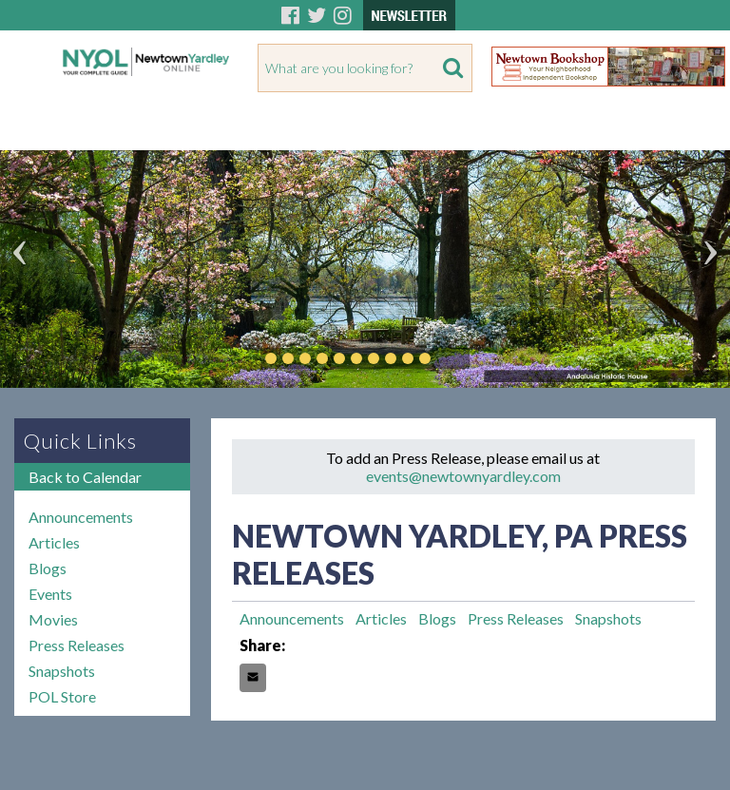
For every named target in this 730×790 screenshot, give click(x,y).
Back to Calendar (85, 477)
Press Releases (77, 645)
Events (50, 594)
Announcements (81, 517)
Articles (54, 542)
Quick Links (80, 440)
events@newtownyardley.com (463, 476)
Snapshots (62, 671)
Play (453, 358)
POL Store (62, 696)
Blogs (48, 568)
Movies (53, 619)
